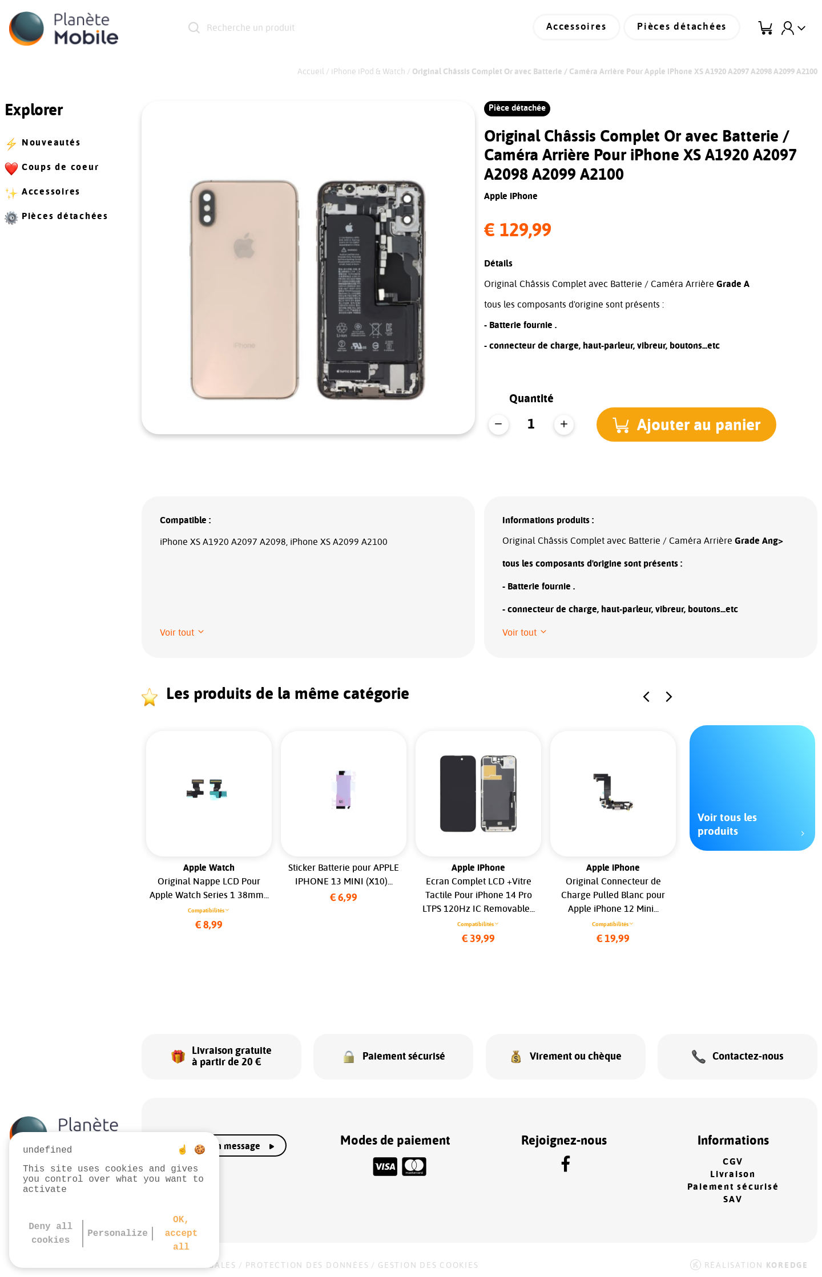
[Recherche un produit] (331, 28)
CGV (733, 1157)
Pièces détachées (685, 28)
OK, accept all (181, 1233)
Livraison (733, 1169)
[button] (688, 424)
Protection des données (307, 1260)
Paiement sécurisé (733, 1182)
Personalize (117, 1233)
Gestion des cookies (428, 1260)
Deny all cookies (50, 1234)
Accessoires (586, 28)
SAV (732, 1194)
